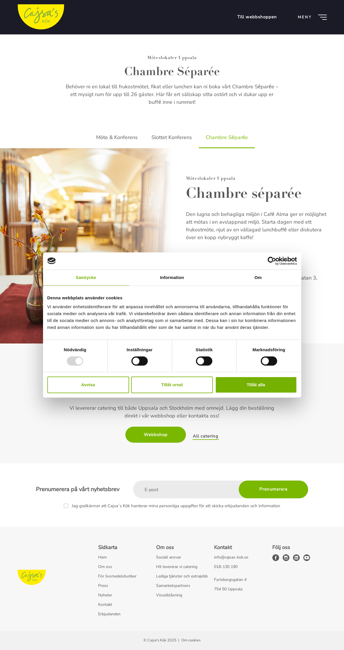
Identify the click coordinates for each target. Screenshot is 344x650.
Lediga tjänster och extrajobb (182, 576)
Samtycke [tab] (86, 277)
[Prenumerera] (273, 489)
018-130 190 (226, 566)
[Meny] (311, 17)
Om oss (105, 566)
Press (103, 585)
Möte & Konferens (117, 137)
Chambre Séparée (227, 137)
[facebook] (275, 557)
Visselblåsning (169, 595)
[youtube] (306, 557)
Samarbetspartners (173, 585)
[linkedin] (296, 557)
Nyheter (105, 595)
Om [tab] (258, 277)
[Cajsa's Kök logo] (41, 17)
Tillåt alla (256, 384)
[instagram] (286, 557)
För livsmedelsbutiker (117, 576)
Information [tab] (172, 277)
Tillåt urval (172, 384)
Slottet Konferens (171, 137)
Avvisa (88, 384)
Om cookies (191, 640)
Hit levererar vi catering (176, 566)
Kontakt (105, 604)
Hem (102, 557)
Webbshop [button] (156, 435)
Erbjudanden (109, 614)
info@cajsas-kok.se (231, 557)
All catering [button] (205, 436)
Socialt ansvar (168, 557)
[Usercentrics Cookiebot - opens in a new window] (272, 261)
